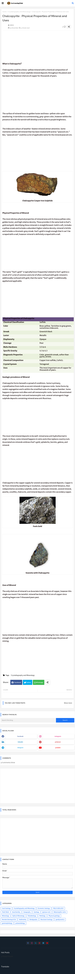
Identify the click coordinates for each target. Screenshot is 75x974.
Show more (68, 703)
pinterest (58, 742)
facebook (20, 736)
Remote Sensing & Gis (9, 919)
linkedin (20, 742)
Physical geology (54, 916)
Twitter (28, 682)
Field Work (5, 912)
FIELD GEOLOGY (58, 908)
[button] (72, 3)
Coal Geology (6, 908)
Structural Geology (46, 919)
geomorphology (7, 923)
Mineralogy (5, 916)
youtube (57, 747)
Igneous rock (46, 912)
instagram (58, 736)
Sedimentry (22, 919)
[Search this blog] (28, 720)
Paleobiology (32, 916)
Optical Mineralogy (18, 916)
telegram (20, 747)
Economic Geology (44, 908)
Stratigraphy (33, 919)
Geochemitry (16, 912)
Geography (27, 912)
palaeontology (20, 923)
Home (4, 12)
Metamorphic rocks (60, 912)
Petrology (42, 916)
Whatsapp (39, 682)
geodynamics (60, 919)
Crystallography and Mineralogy (19, 12)
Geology (36, 912)
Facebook (17, 682)
